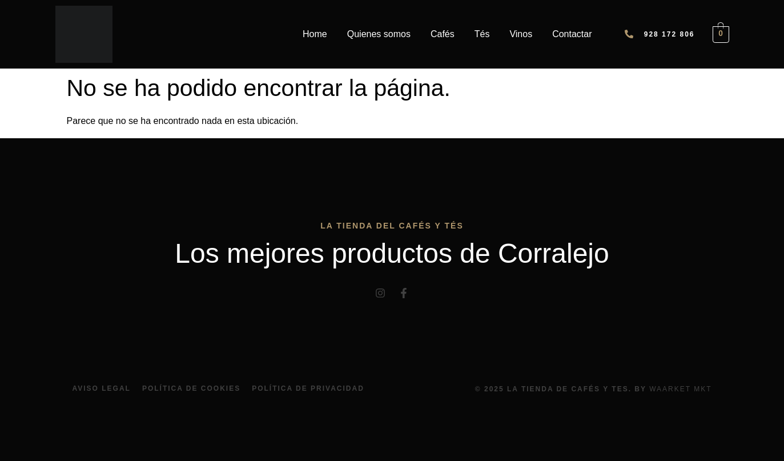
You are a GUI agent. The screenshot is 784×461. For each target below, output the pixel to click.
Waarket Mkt (680, 389)
